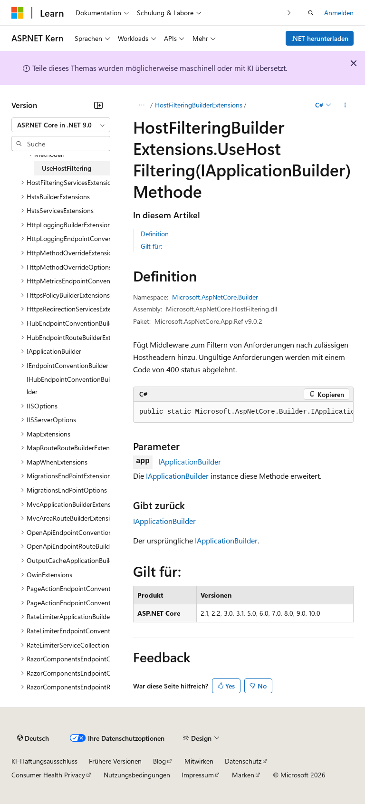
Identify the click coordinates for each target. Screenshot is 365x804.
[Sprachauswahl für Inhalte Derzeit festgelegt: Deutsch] (33, 738)
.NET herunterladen (319, 38)
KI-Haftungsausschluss (44, 760)
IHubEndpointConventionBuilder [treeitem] (68, 385)
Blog (159, 760)
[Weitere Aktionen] (345, 105)
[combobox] (60, 125)
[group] (243, 412)
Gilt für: (151, 246)
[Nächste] (289, 12)
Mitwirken (198, 760)
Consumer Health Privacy (48, 774)
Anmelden (339, 12)
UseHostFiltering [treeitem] (66, 168)
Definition (155, 233)
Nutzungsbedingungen (137, 774)
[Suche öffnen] (310, 12)
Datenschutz (243, 760)
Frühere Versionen (115, 760)
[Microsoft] (17, 13)
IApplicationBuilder (189, 461)
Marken (243, 774)
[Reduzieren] (98, 105)
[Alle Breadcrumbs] (141, 105)
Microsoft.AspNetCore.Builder (215, 296)
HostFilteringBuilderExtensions (198, 104)
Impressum (198, 774)
